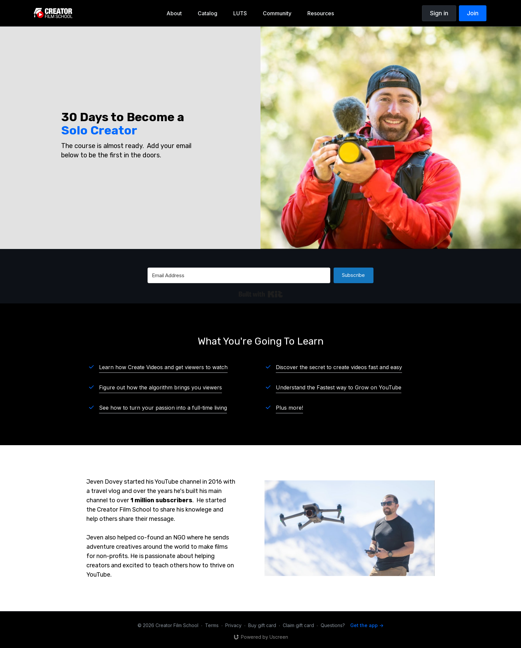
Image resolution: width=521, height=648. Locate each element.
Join (472, 13)
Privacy (233, 625)
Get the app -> (366, 625)
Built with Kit (261, 294)
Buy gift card (262, 625)
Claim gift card (298, 625)
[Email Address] (239, 275)
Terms (212, 625)
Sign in (439, 13)
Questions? (333, 625)
